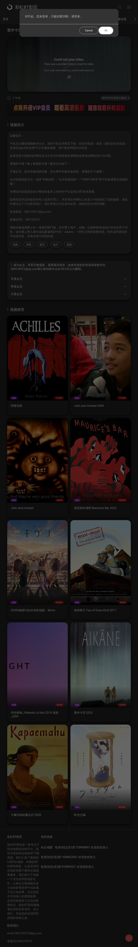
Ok (105, 30)
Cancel (89, 30)
